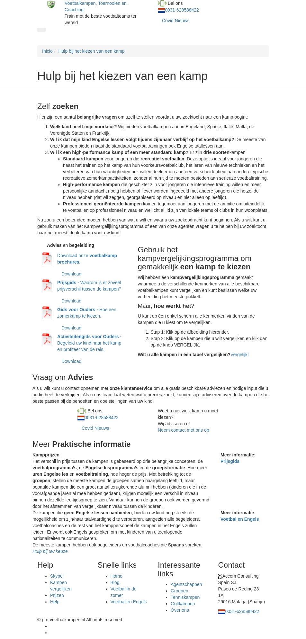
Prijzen (57, 595)
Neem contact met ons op (183, 430)
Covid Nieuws (176, 20)
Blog (115, 582)
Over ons (180, 610)
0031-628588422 (182, 10)
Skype (56, 576)
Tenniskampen (185, 597)
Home (116, 576)
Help (54, 601)
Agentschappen (186, 584)
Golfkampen (183, 603)
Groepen (179, 590)
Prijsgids (230, 461)
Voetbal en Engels (240, 519)
